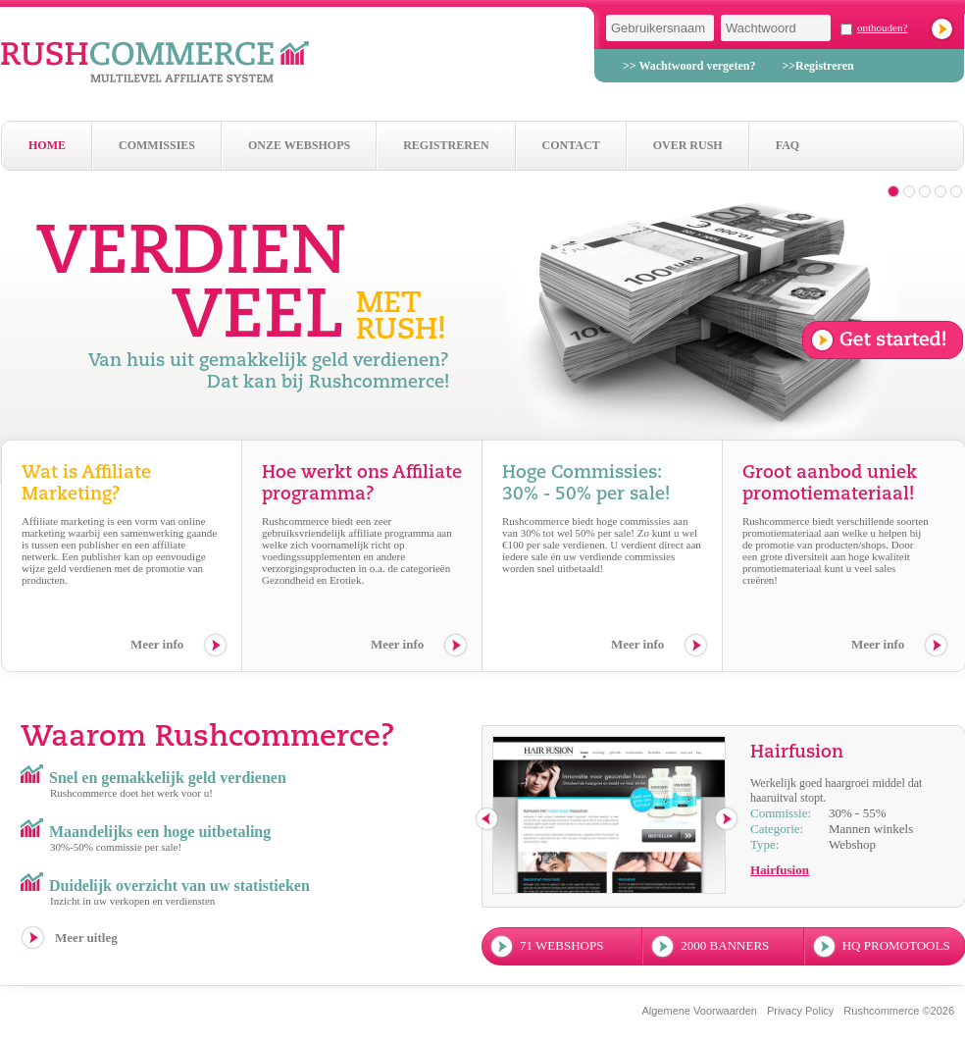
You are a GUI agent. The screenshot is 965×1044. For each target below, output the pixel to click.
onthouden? (882, 27)
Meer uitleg (86, 937)
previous (488, 820)
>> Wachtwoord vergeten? (689, 66)
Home (47, 145)
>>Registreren (817, 66)
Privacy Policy (800, 1011)
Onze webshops (299, 145)
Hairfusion (779, 869)
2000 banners (725, 945)
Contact (571, 145)
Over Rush (688, 145)
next (727, 820)
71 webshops (561, 945)
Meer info (156, 644)
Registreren (445, 145)
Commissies (157, 145)
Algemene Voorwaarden (698, 1011)
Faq (787, 145)
